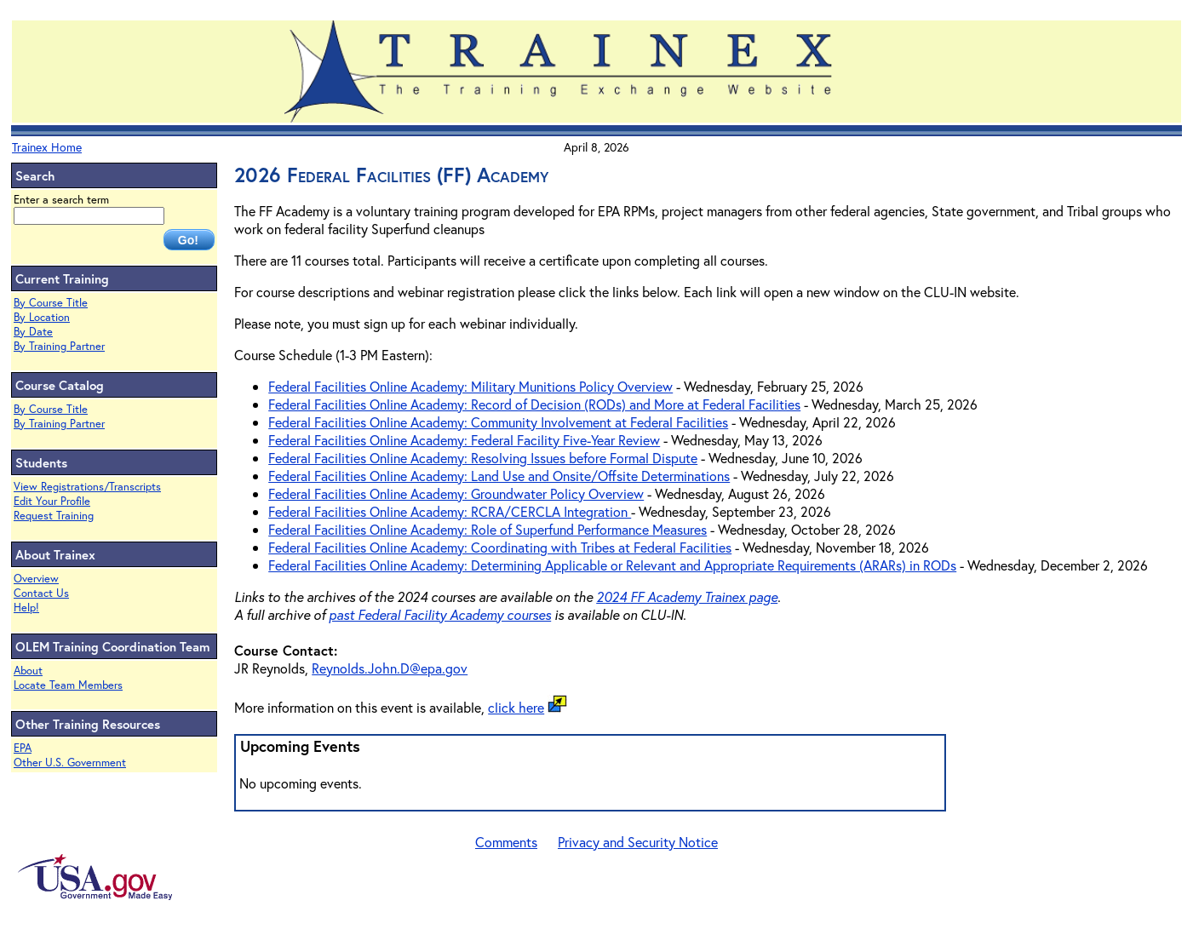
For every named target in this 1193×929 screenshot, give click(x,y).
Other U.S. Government (70, 762)
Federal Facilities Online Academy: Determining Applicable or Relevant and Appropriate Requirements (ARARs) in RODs (612, 565)
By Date (33, 331)
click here (516, 707)
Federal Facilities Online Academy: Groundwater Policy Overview (456, 493)
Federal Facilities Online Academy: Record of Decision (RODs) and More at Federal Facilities (534, 404)
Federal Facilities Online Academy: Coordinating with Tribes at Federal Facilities (499, 547)
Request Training (54, 515)
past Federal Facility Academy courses (440, 614)
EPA (23, 748)
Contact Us (41, 593)
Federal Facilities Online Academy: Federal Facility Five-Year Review (464, 440)
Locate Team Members (68, 685)
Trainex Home (47, 147)
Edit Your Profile (52, 501)
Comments (506, 842)
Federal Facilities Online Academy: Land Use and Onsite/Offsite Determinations (499, 476)
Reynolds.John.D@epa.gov (389, 668)
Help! (26, 607)
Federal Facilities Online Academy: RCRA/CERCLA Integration (449, 511)
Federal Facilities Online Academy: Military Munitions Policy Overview (470, 386)
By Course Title (51, 302)
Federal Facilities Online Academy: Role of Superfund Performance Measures (487, 529)
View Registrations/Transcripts (87, 486)
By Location (42, 317)
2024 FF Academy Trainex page (686, 596)
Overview (36, 578)
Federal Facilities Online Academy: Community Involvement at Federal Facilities (498, 422)
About (28, 670)
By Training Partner (59, 346)
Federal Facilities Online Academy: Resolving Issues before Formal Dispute (482, 458)
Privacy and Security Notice (638, 842)
